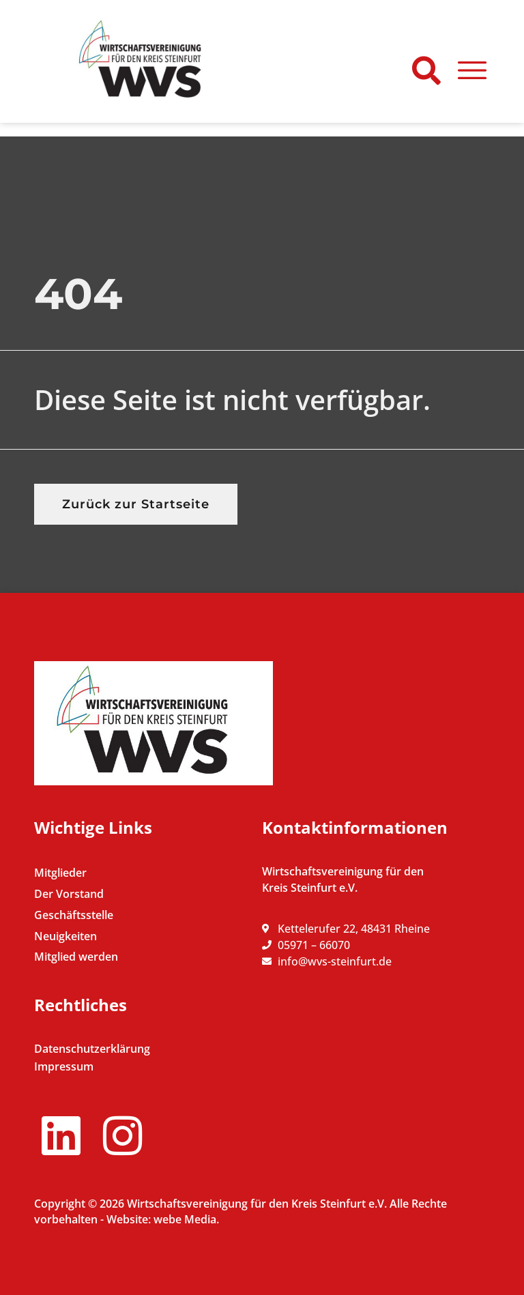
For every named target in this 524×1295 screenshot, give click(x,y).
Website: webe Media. (162, 1219)
